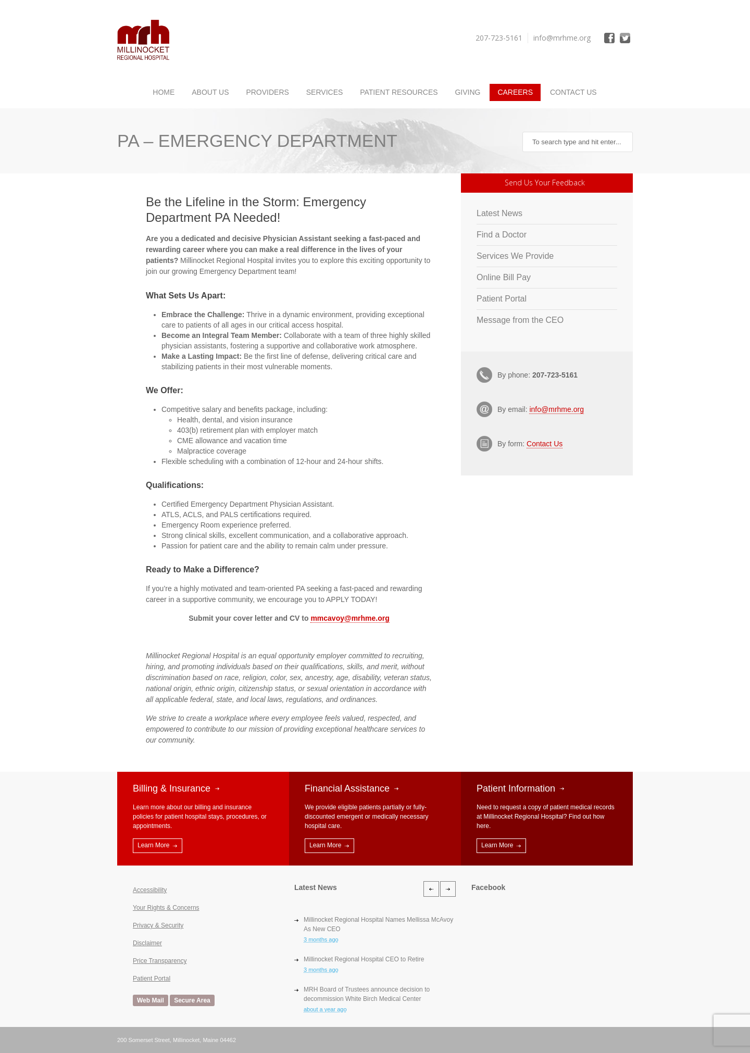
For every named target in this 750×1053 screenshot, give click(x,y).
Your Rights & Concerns (166, 907)
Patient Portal (502, 298)
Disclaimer (147, 943)
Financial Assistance (347, 788)
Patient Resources (399, 92)
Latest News (499, 213)
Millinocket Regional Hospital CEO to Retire (364, 959)
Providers (267, 92)
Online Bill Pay (504, 277)
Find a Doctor (502, 234)
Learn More (153, 845)
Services (324, 92)
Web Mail (150, 1000)
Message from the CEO (520, 320)
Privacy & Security (158, 925)
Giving (467, 92)
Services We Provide (515, 256)
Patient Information (516, 788)
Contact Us (573, 92)
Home (163, 92)
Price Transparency (159, 960)
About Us (210, 92)
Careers (515, 92)
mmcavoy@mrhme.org (349, 618)
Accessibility (150, 890)
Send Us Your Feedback (545, 182)
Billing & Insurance (171, 788)
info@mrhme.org (556, 409)
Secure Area (192, 1000)
